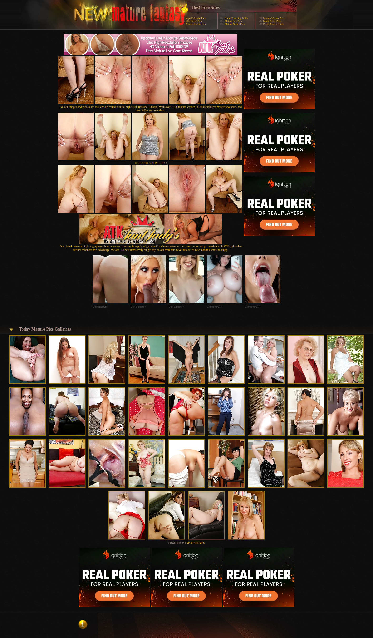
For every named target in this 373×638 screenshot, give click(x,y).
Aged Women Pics (195, 18)
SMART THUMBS (195, 543)
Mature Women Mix (273, 18)
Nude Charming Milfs (236, 18)
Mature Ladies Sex (196, 23)
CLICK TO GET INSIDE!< (151, 163)
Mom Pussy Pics (271, 21)
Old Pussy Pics (194, 21)
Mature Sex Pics (233, 21)
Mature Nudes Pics (235, 23)
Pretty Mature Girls (273, 23)
